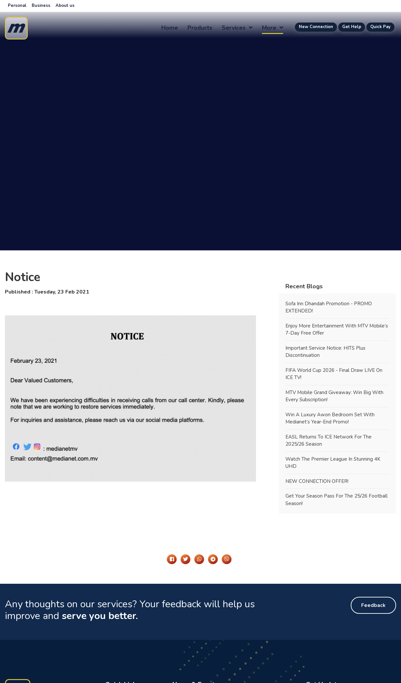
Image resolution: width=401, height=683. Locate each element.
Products (199, 28)
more (272, 28)
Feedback (373, 605)
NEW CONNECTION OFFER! (316, 481)
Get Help (351, 27)
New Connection (316, 27)
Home (169, 28)
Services (237, 28)
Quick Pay (380, 27)
